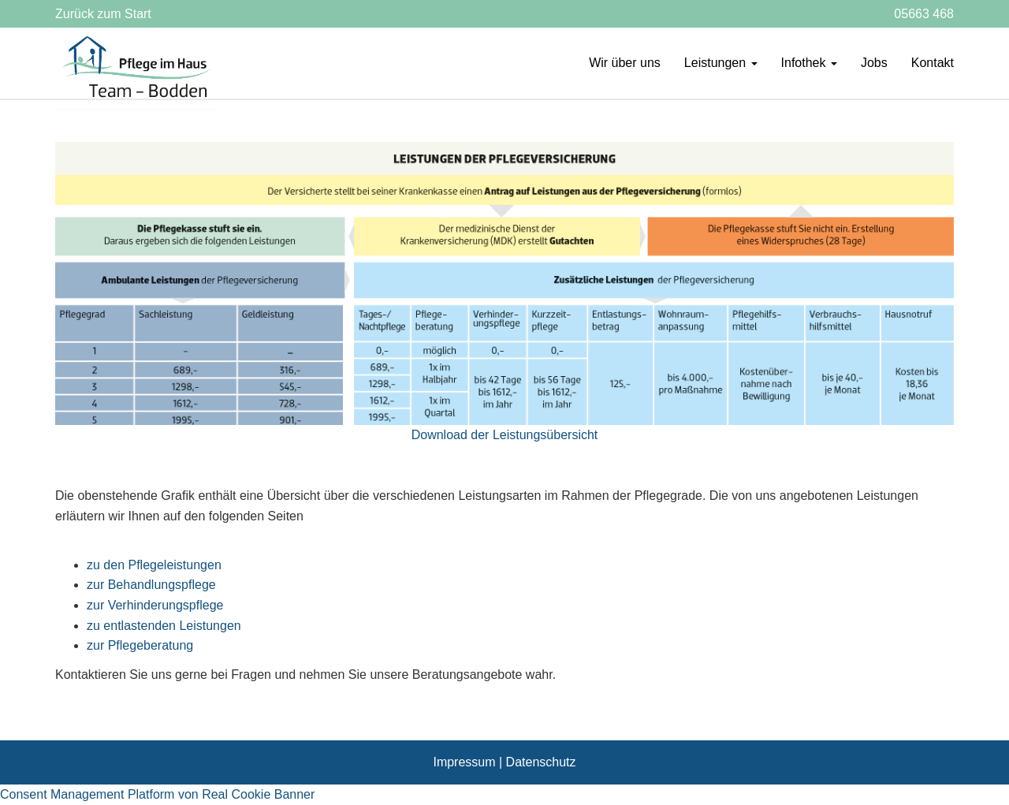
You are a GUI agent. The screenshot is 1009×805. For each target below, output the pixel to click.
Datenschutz (541, 762)
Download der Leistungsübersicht (504, 435)
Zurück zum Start (103, 13)
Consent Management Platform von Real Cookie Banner (157, 794)
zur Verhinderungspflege (155, 605)
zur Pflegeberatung (140, 645)
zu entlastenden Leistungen (164, 625)
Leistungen (721, 62)
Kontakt (932, 62)
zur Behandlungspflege (151, 584)
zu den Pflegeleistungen (154, 565)
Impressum (464, 762)
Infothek (809, 62)
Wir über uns (625, 62)
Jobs (874, 62)
